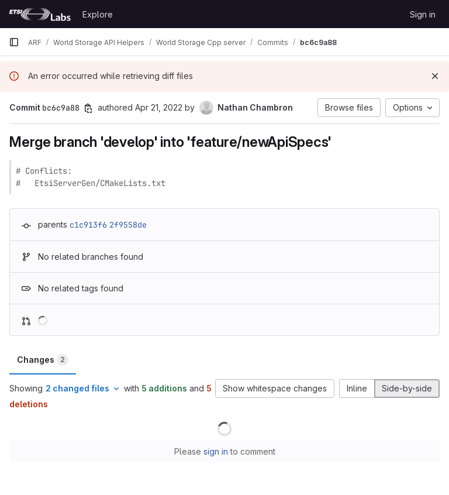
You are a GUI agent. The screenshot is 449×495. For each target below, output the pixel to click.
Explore (97, 14)
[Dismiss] (435, 76)
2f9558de (128, 224)
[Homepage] (39, 14)
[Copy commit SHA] (88, 108)
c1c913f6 (88, 224)
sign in (215, 451)
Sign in (423, 14)
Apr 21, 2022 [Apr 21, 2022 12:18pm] (158, 107)
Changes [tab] (42, 360)
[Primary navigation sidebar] (14, 42)
